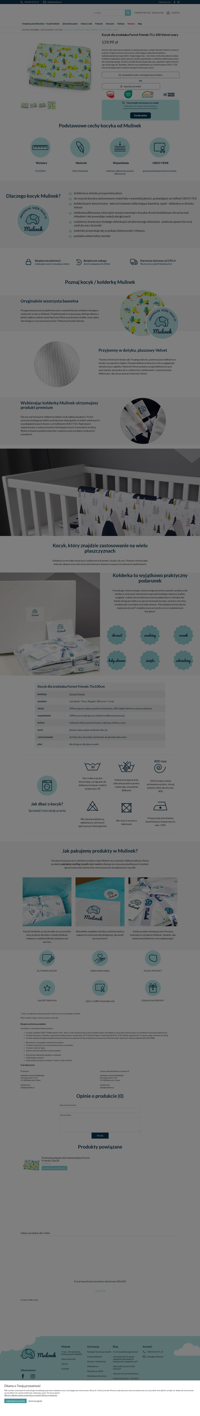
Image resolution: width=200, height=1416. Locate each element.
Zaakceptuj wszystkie (15, 1401)
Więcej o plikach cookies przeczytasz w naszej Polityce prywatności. (30, 1395)
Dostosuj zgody (35, 1401)
